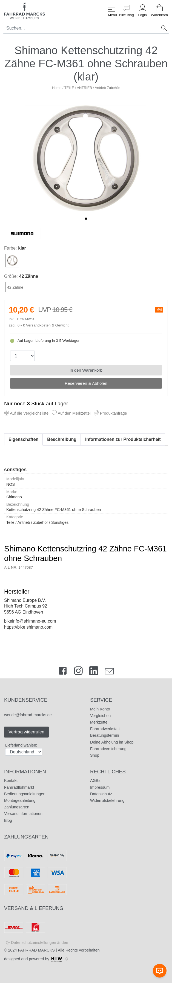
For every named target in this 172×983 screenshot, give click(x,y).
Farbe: (10, 248)
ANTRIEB (84, 88)
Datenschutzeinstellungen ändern (40, 942)
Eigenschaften (23, 439)
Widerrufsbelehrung (107, 800)
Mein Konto (100, 709)
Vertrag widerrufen (26, 732)
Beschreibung (61, 439)
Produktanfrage (110, 413)
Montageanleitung (19, 800)
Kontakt (11, 780)
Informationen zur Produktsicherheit (123, 439)
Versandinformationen (23, 813)
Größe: (11, 276)
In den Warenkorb (86, 370)
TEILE (69, 88)
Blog (8, 820)
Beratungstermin (104, 735)
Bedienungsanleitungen (24, 794)
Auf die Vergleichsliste (26, 413)
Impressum (100, 787)
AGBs (95, 780)
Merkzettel (99, 722)
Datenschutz (101, 794)
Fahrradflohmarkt (19, 787)
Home (56, 88)
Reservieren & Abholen (86, 383)
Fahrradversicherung (108, 749)
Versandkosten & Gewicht (47, 325)
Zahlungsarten (16, 807)
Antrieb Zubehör (107, 88)
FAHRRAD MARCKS (36, 950)
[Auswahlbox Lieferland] (23, 752)
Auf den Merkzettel (71, 413)
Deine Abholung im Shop (111, 742)
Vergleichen (100, 715)
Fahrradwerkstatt (105, 729)
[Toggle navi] (111, 10)
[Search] (81, 28)
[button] (86, 219)
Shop (94, 755)
